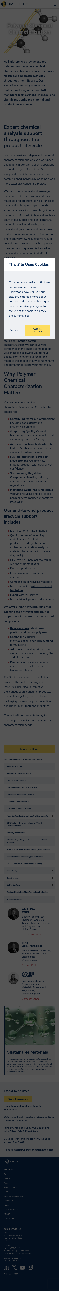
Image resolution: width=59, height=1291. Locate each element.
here (11, 306)
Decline (13, 330)
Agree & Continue (37, 330)
